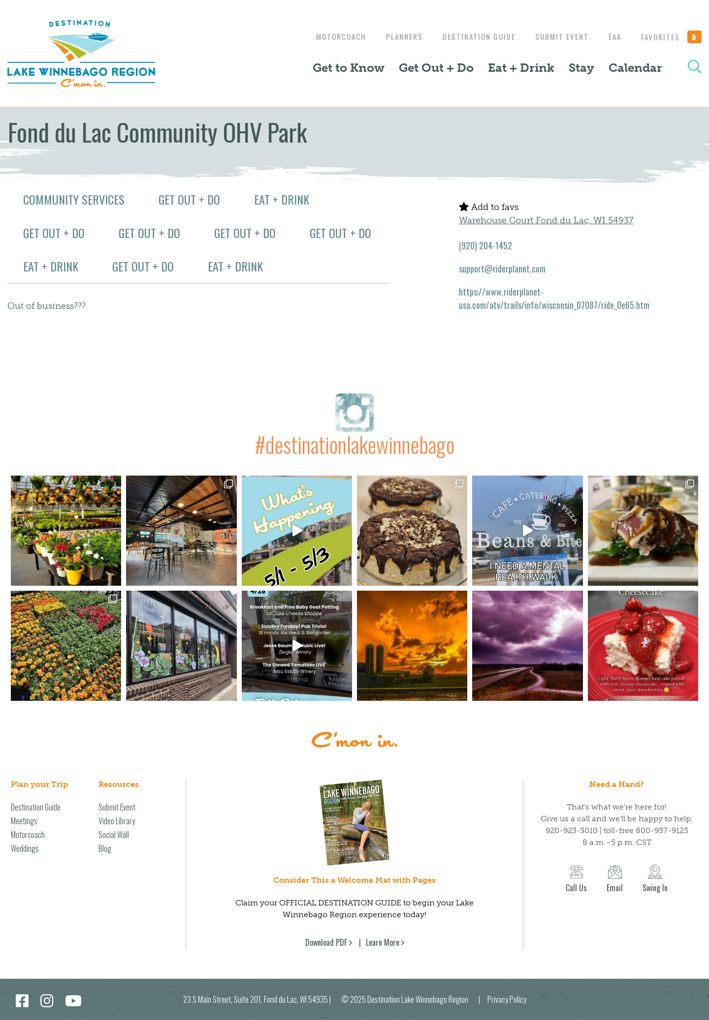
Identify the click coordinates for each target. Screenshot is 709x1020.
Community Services (74, 199)
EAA (612, 36)
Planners (394, 36)
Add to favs (488, 207)
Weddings (25, 848)
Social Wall (113, 834)
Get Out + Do (436, 67)
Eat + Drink (521, 67)
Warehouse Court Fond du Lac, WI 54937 (546, 220)
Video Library (116, 821)
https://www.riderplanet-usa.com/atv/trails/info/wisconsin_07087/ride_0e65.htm (554, 298)
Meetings (24, 821)
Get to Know (349, 67)
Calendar (635, 67)
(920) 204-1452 (485, 245)
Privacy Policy (506, 999)
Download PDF (326, 942)
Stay (581, 67)
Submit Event (557, 36)
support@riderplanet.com (502, 268)
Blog (104, 848)
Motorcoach (329, 36)
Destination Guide (471, 36)
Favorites (671, 36)
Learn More (382, 942)
